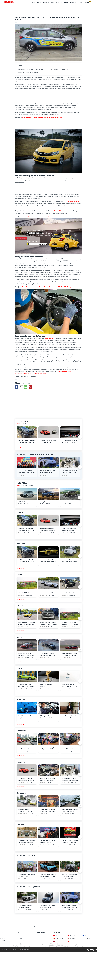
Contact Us (2, 938)
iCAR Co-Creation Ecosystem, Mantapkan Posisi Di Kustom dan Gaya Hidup (48, 748)
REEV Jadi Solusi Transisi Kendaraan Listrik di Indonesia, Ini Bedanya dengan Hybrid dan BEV (25, 906)
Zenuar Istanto (21, 909)
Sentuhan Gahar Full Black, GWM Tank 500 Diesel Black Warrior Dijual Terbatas (26, 441)
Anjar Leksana (65, 564)
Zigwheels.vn (72, 941)
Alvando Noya (43, 657)
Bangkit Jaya (43, 813)
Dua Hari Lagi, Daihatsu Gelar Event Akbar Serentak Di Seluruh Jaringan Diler (26, 472)
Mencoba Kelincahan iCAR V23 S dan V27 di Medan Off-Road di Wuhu (26, 592)
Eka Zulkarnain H (44, 444)
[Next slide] (80, 437)
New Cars (46, 2)
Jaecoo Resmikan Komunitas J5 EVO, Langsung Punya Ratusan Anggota (70, 810)
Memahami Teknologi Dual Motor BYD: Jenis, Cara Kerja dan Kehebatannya (70, 472)
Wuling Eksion (44, 502)
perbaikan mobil (56, 211)
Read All (19, 447)
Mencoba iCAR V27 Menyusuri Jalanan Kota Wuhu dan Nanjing (70, 592)
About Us (2, 936)
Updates (39, 2)
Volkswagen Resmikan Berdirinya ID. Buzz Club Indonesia (25, 810)
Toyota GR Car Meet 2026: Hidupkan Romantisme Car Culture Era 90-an (25, 748)
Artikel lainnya (20, 537)
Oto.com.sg (86, 938)
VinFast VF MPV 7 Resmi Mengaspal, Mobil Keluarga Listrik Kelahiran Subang (69, 906)
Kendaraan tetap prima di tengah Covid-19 (30, 69)
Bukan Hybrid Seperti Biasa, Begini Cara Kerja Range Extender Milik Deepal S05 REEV (48, 779)
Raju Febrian (19, 22)
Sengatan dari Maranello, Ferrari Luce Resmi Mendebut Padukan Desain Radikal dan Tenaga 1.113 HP (48, 561)
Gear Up (66, 2)
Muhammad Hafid (22, 657)
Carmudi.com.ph (58, 938)
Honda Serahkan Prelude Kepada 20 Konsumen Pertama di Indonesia (69, 441)
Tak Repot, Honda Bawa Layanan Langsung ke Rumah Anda (40, 216)
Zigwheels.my (72, 938)
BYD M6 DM (21, 502)
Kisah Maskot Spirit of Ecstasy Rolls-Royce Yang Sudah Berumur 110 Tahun (69, 685)
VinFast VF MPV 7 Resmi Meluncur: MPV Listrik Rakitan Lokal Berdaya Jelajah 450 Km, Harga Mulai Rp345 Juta (47, 472)
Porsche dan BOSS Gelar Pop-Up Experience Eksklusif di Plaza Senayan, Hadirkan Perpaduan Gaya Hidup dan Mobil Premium (26, 842)
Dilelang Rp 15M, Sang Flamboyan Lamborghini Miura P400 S (26, 685)
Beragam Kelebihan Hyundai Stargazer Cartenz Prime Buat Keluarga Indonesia (48, 623)
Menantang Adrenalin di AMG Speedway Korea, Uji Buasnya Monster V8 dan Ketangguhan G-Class (48, 592)
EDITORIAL (2, 940)
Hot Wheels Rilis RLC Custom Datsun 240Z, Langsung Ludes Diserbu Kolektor (70, 842)
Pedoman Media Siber (23, 940)
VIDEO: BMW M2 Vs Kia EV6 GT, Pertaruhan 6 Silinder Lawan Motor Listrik (69, 654)
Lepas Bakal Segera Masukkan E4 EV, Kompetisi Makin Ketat (26, 623)
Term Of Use (21, 936)
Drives (52, 2)
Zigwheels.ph (86, 935)
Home (33, 2)
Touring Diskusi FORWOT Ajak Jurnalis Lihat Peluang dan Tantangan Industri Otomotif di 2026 (48, 810)
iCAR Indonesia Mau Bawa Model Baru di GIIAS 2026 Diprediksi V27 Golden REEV (48, 906)
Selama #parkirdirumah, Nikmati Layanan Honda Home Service (42, 117)
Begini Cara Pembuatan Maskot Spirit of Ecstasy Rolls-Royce (47, 685)
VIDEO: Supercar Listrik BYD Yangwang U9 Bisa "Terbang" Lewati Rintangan (26, 654)
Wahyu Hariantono (22, 720)
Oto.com (56, 935)
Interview (59, 2)
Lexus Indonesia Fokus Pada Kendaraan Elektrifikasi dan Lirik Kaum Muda (70, 717)
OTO (19, 878)
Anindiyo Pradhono (44, 564)
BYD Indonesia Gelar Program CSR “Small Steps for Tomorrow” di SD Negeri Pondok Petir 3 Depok (26, 875)
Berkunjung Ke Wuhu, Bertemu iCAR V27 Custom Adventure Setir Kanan (70, 748)
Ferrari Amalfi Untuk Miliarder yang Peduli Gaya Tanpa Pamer (26, 717)
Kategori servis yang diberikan (59, 69)
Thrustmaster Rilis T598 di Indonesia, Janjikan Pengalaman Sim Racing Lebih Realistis (48, 842)
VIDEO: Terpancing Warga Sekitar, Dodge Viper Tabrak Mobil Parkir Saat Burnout (48, 654)
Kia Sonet (64, 502)
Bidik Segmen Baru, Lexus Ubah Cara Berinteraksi (47, 717)
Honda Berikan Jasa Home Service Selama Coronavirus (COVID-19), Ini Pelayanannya (49, 287)
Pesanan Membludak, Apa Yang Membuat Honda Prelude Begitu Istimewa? (48, 441)
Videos (80, 2)
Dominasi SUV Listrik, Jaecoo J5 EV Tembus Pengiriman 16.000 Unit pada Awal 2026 (70, 561)
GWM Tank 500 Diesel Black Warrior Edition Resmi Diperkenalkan (69, 875)
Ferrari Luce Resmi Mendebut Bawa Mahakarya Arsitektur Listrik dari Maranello (48, 875)
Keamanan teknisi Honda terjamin (28, 72)
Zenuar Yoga (21, 444)
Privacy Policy (21, 938)
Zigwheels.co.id (73, 935)
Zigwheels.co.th (58, 941)
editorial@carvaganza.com (42, 936)
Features (73, 2)
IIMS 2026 (86, 2)
